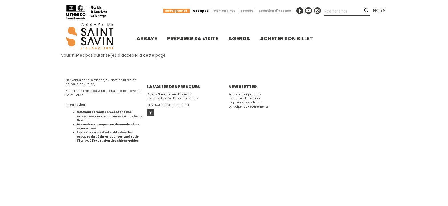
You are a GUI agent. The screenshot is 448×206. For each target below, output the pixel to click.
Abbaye (147, 38)
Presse (247, 11)
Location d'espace (275, 11)
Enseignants (176, 11)
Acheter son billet (286, 38)
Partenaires (224, 11)
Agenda (239, 38)
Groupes (201, 11)
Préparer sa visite (192, 38)
